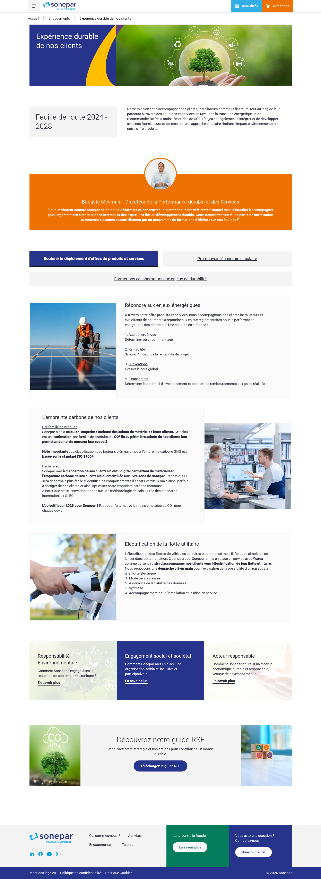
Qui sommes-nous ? (104, 836)
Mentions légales (42, 873)
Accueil (33, 18)
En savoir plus (49, 683)
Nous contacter (253, 852)
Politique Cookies (118, 873)
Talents (127, 845)
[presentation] (93, 259)
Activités (135, 836)
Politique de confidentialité (80, 873)
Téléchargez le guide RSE (160, 766)
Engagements (59, 18)
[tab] (93, 259)
